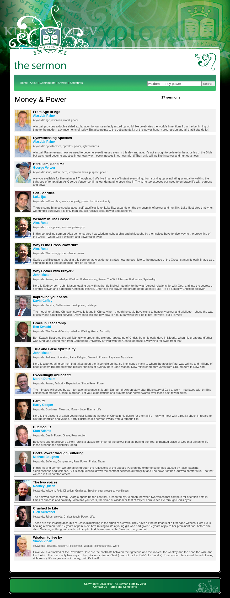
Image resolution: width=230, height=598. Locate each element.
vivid (143, 583)
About (34, 82)
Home (24, 82)
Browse (62, 82)
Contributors (47, 82)
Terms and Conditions (123, 586)
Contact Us (100, 586)
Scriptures (76, 82)
